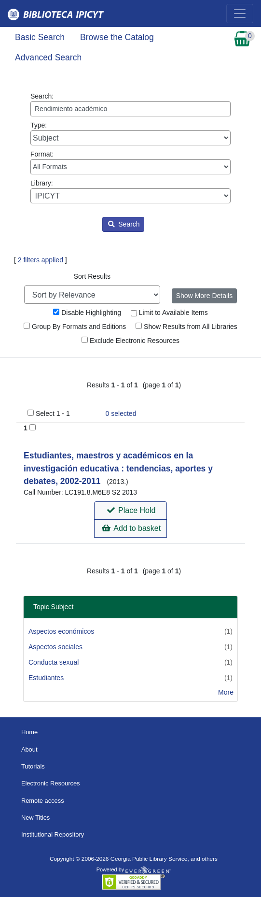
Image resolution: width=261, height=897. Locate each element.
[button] (130, 510)
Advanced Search (48, 57)
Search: (130, 104)
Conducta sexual (53, 662)
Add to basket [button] (131, 528)
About (29, 749)
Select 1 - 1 (53, 413)
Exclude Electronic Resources (130, 340)
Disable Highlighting (87, 312)
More (226, 692)
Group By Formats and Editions (75, 326)
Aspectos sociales (55, 647)
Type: (130, 133)
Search (123, 224)
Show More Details (204, 295)
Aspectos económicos (61, 631)
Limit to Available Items (169, 312)
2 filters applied (40, 260)
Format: (130, 162)
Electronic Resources (50, 783)
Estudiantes (46, 678)
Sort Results (92, 276)
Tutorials (33, 766)
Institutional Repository (52, 834)
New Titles (35, 817)
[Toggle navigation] (239, 13)
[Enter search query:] (130, 108)
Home (29, 732)
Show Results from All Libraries (186, 326)
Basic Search (40, 37)
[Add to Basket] (32, 427)
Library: (130, 191)
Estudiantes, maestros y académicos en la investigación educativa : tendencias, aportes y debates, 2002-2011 (118, 468)
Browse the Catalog (117, 37)
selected (121, 413)
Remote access (42, 800)
